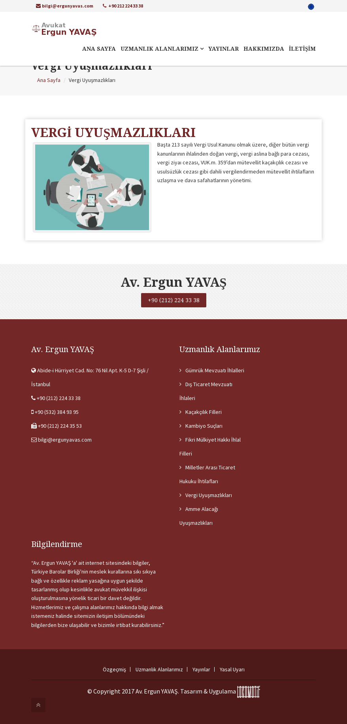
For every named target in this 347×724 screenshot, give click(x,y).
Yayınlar (201, 669)
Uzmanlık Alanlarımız (159, 669)
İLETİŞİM (302, 49)
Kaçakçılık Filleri (203, 411)
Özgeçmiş (114, 669)
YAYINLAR (223, 49)
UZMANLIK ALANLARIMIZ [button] (162, 49)
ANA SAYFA (99, 49)
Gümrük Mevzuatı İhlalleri (214, 370)
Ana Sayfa (48, 80)
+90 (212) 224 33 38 (174, 300)
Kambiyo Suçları (204, 425)
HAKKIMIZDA (263, 49)
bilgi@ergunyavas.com (64, 6)
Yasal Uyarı (232, 669)
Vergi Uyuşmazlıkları (208, 495)
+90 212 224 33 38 (123, 6)
